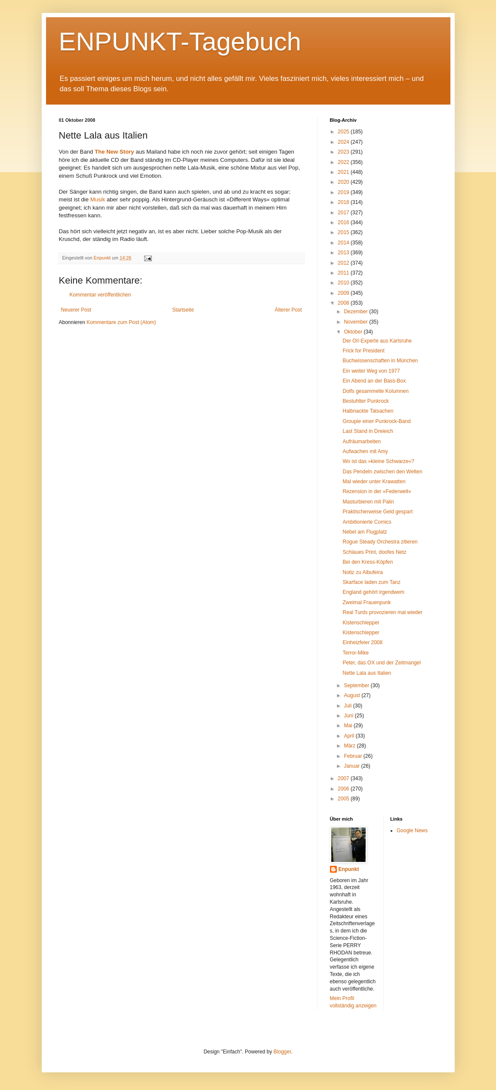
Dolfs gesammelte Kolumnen (375, 391)
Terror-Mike (355, 653)
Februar (353, 756)
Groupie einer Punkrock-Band (376, 421)
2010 (344, 283)
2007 (344, 778)
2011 (344, 273)
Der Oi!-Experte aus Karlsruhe (377, 341)
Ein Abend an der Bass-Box (374, 381)
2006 (344, 789)
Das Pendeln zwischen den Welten (382, 472)
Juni (349, 716)
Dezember (356, 312)
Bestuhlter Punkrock (365, 401)
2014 (344, 243)
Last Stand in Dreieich (367, 431)
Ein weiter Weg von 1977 (371, 371)
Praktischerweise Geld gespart (377, 512)
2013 (344, 253)
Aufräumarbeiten (361, 441)
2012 (344, 263)
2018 (344, 202)
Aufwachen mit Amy (365, 451)
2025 (344, 132)
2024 (344, 142)
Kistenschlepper (360, 623)
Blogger (282, 1052)
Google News (412, 831)
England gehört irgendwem (373, 592)
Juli (348, 706)
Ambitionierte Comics (366, 522)
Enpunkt (349, 869)
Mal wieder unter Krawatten (373, 482)
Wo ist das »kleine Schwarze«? (378, 461)
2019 (344, 192)
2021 (344, 172)
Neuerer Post (76, 310)
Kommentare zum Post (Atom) (121, 322)
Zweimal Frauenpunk (366, 602)
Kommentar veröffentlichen (100, 295)
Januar (352, 766)
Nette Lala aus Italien (366, 673)
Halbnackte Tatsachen (367, 411)
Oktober (354, 332)
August (352, 695)
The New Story (114, 151)
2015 (344, 232)
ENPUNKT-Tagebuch (180, 41)
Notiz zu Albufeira (362, 572)
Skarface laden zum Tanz (371, 582)
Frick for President (363, 351)
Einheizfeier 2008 (362, 642)
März (350, 746)
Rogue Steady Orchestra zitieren (379, 542)
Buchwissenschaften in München (380, 361)
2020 (344, 182)
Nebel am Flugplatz (364, 532)
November (356, 322)
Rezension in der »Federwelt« (376, 491)
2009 (344, 293)
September (357, 685)
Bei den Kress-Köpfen (367, 562)
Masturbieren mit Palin (368, 502)
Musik (97, 199)
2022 (344, 162)
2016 (344, 222)
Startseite (183, 310)
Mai (349, 726)
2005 (344, 799)
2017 (344, 213)
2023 (344, 152)
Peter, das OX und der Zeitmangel (381, 663)
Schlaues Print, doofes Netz (374, 552)
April (349, 736)
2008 (344, 303)
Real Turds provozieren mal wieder (382, 612)
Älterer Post (288, 310)
